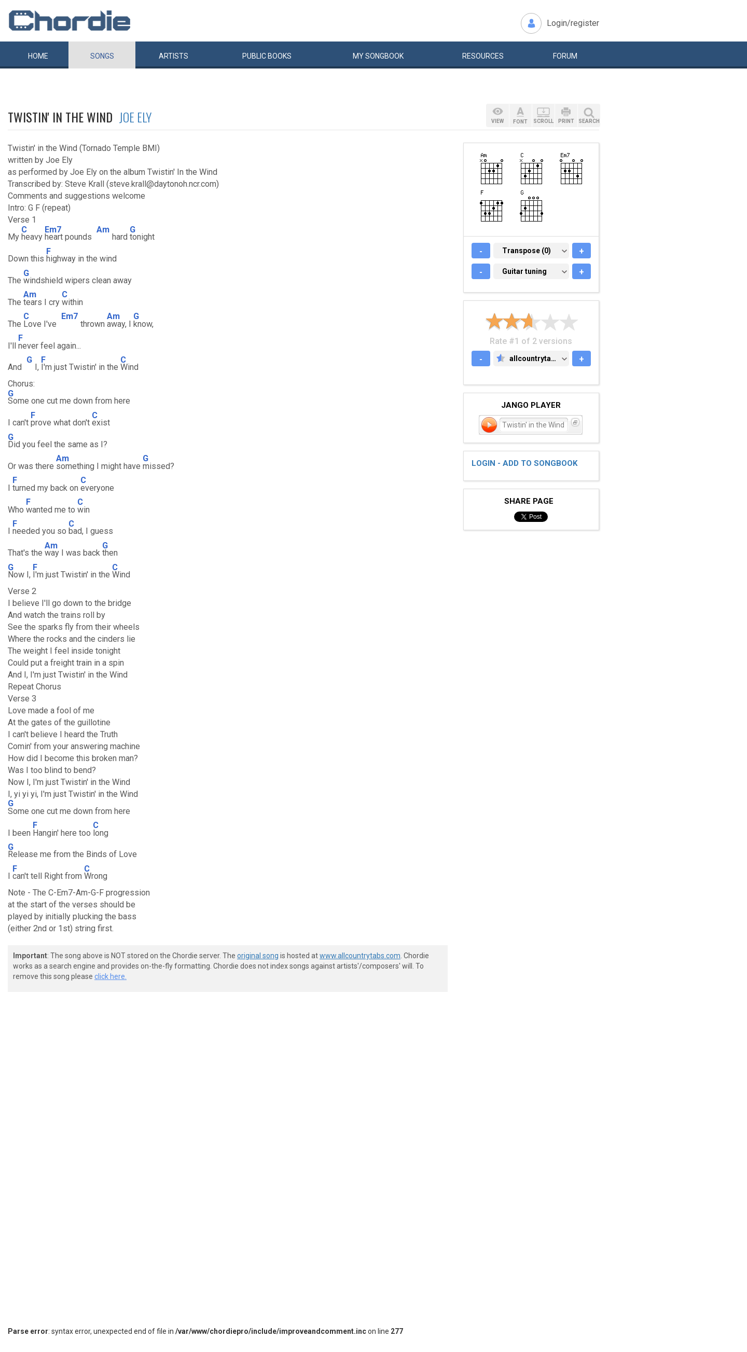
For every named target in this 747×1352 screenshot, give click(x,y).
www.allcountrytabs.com (360, 955)
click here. (110, 976)
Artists (173, 56)
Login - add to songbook (524, 463)
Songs (102, 56)
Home (38, 56)
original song (258, 955)
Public (267, 56)
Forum (565, 56)
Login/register (573, 23)
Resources (483, 56)
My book (378, 56)
